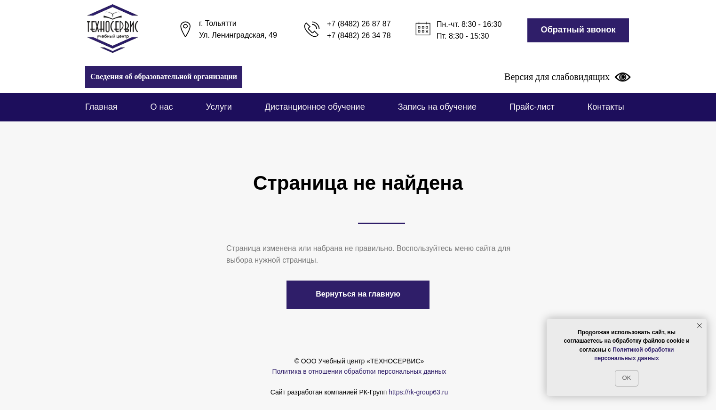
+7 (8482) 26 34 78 (359, 36)
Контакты (606, 107)
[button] (578, 30)
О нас (162, 107)
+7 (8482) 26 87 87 (359, 24)
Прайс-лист (532, 107)
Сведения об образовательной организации (163, 76)
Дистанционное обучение (315, 107)
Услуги (218, 107)
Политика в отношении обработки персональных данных (359, 371)
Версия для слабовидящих (567, 77)
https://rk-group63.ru (418, 392)
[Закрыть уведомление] (699, 325)
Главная (101, 107)
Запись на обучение (437, 107)
